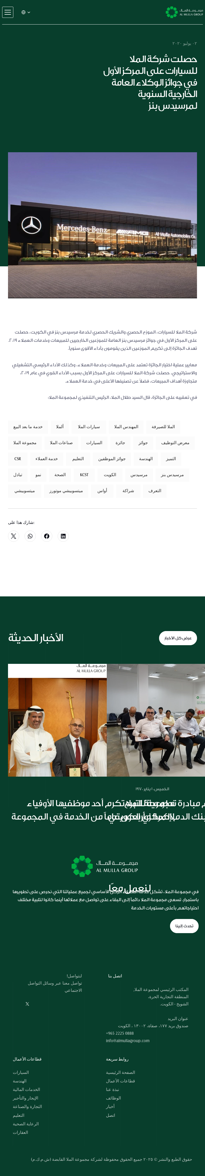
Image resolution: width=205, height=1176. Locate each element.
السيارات (21, 1072)
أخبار (110, 1107)
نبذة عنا (112, 1089)
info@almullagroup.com (127, 1041)
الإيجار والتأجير (25, 1098)
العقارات (20, 1132)
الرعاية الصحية (26, 1124)
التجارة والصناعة (27, 1107)
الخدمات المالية (26, 1089)
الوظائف (113, 1098)
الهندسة (19, 1081)
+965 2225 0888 (120, 1033)
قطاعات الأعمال (120, 1081)
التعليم (18, 1115)
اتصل (110, 1115)
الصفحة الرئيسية (120, 1072)
